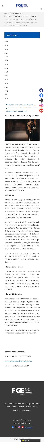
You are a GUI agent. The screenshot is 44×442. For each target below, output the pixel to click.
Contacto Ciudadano (22, 420)
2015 (6, 83)
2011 (6, 98)
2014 (6, 87)
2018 (6, 72)
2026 (6, 42)
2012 (6, 94)
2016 (6, 79)
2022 (26, 16)
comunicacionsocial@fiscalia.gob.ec (18, 361)
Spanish (26, 441)
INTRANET (28, 427)
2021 (6, 61)
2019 (6, 68)
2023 (6, 53)
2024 (6, 49)
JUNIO (33, 16)
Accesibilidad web (22, 423)
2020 (6, 64)
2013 (6, 91)
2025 (6, 45)
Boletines (17, 16)
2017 (6, 76)
